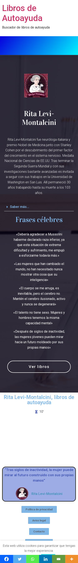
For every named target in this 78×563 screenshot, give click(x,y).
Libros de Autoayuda (22, 13)
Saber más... (19, 207)
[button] (39, 207)
